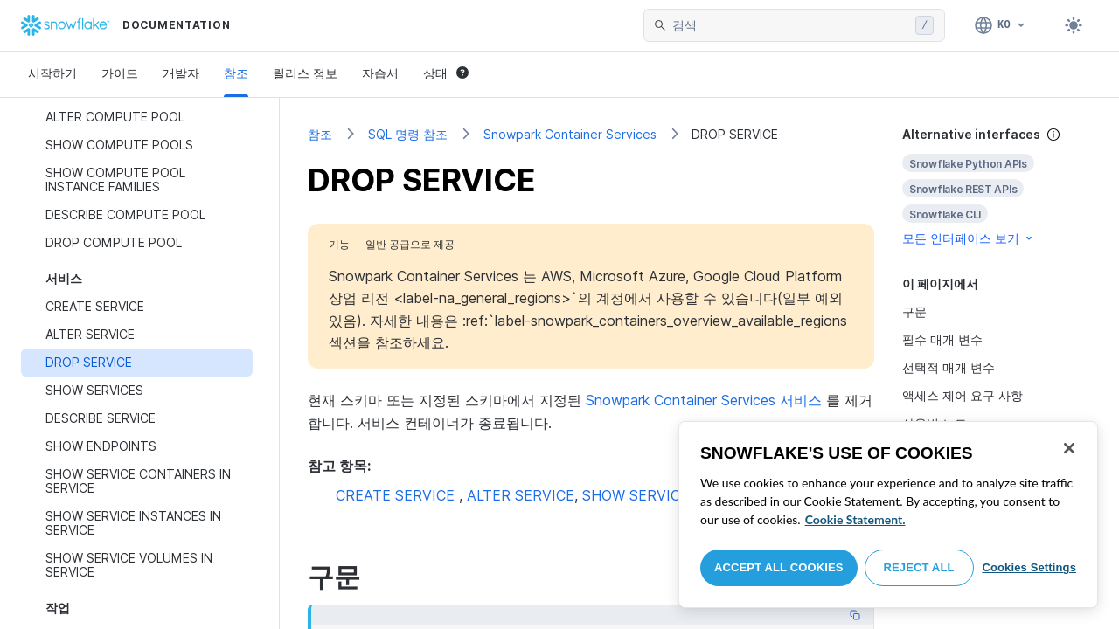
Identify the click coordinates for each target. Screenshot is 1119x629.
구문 (914, 311)
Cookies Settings (1029, 567)
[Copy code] (855, 615)
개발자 (181, 73)
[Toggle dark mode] (1073, 25)
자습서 (380, 73)
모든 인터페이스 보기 (968, 238)
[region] (888, 514)
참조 (236, 73)
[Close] (1069, 448)
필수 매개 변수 (942, 339)
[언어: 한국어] (1000, 25)
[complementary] (996, 186)
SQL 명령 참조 (408, 134)
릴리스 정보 (305, 73)
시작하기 (52, 73)
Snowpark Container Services (570, 134)
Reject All (919, 567)
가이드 (119, 73)
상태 (446, 73)
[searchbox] (790, 25)
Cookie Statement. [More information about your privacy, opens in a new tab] (855, 519)
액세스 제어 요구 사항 (962, 395)
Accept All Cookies (779, 567)
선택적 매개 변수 (948, 367)
